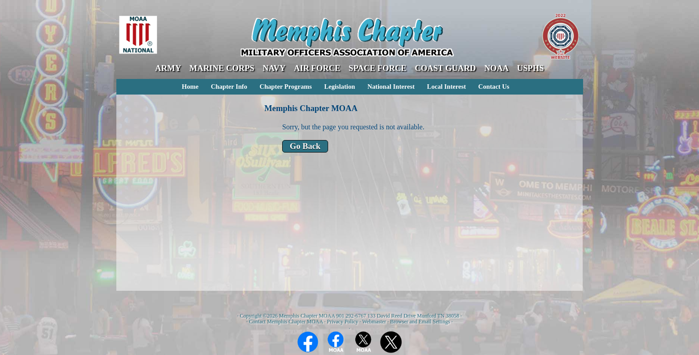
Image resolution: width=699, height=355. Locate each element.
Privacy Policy (342, 321)
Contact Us (494, 86)
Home (190, 86)
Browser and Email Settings (420, 321)
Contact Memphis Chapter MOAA (286, 321)
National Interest (391, 86)
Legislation (339, 86)
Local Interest (446, 86)
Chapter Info (229, 86)
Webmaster (374, 321)
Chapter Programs (285, 86)
